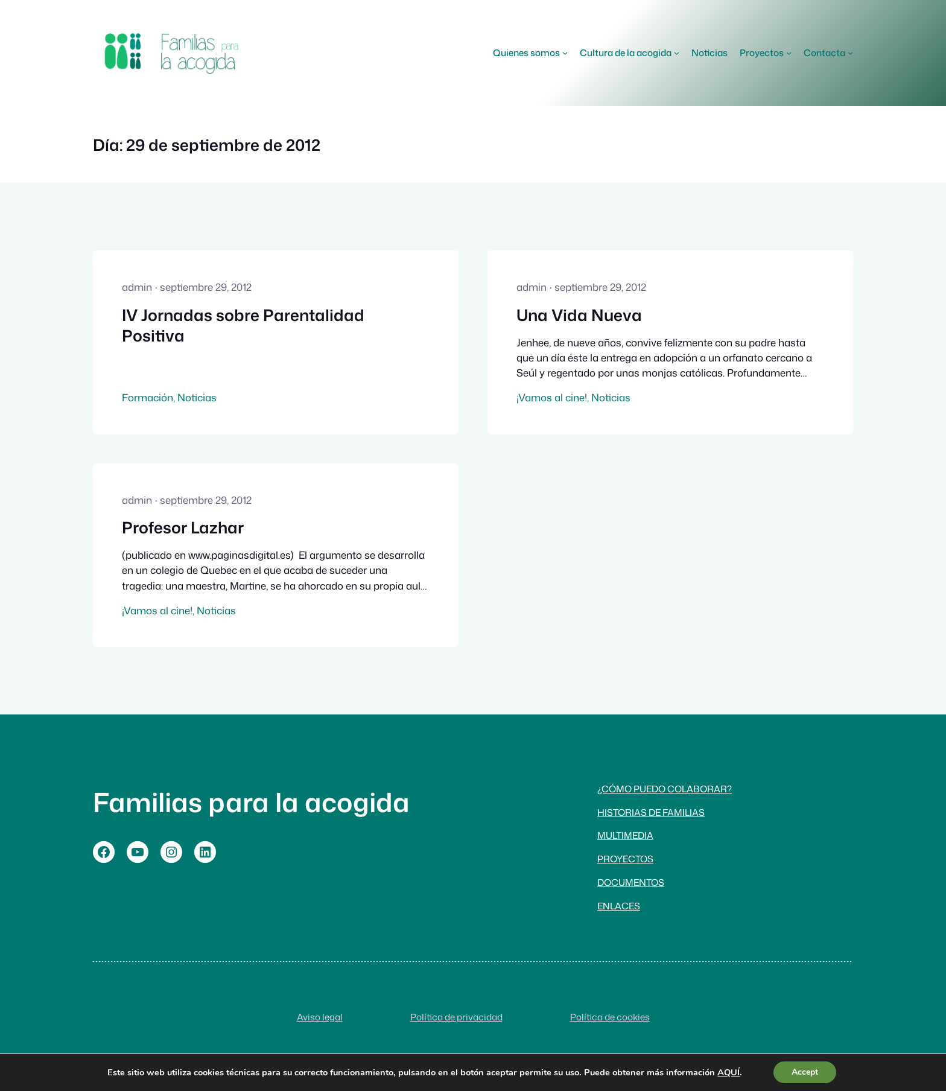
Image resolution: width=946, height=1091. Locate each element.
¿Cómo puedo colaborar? (664, 788)
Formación (147, 397)
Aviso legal (320, 1016)
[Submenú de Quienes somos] (565, 53)
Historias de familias (651, 812)
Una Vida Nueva (579, 315)
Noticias (197, 397)
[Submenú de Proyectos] (789, 53)
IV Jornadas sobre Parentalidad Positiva (243, 325)
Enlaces (618, 905)
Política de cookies (610, 1016)
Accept (805, 1072)
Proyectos (625, 858)
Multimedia (625, 835)
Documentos (630, 882)
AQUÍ (728, 1072)
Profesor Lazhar (183, 527)
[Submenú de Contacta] (850, 53)
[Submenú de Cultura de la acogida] (676, 53)
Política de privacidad (456, 1016)
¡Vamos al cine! (551, 397)
